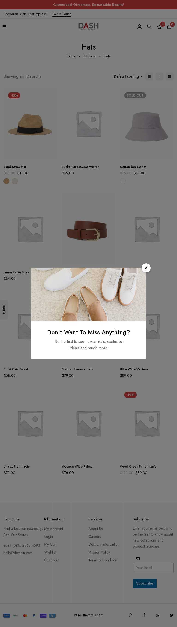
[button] (146, 267)
